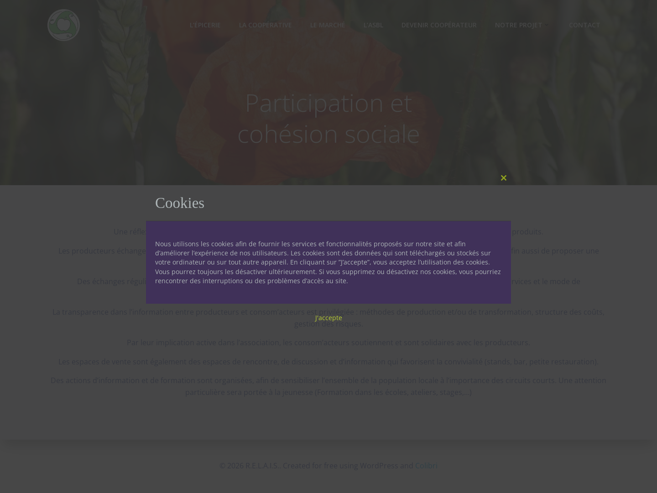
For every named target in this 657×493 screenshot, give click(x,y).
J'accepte (328, 317)
